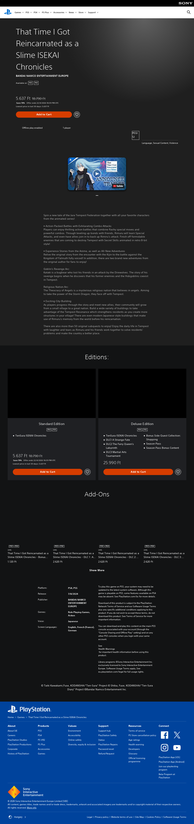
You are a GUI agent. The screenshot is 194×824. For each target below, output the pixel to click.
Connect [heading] (164, 726)
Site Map (139, 817)
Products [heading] (43, 726)
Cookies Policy (153, 817)
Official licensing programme (136, 760)
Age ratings (134, 739)
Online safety (74, 739)
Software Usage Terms (174, 817)
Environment (74, 730)
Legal (89, 817)
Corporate (13, 749)
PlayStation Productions (19, 744)
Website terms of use (122, 817)
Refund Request (106, 753)
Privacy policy (102, 817)
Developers (134, 749)
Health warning (136, 744)
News (71, 12)
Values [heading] (72, 726)
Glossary (132, 753)
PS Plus (45, 12)
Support (92, 12)
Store (81, 12)
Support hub (104, 730)
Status (101, 739)
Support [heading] (103, 726)
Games (18, 12)
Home (11, 717)
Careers (11, 735)
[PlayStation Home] (7, 12)
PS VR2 (41, 739)
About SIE (12, 730)
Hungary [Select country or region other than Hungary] (17, 817)
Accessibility (74, 735)
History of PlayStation (18, 753)
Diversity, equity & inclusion (82, 744)
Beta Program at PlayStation (167, 776)
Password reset (106, 749)
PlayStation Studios (17, 739)
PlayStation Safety (107, 735)
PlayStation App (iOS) (169, 757)
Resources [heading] (134, 726)
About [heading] (11, 726)
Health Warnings (106, 649)
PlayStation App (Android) (171, 761)
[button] (97, 173)
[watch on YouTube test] (118, 186)
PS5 (27, 12)
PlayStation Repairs (108, 744)
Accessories (58, 12)
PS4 (35, 12)
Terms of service (136, 730)
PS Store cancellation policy (142, 735)
